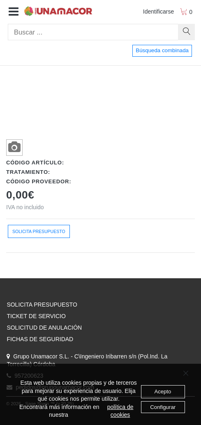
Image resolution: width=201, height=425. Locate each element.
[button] (13, 12)
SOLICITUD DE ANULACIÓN (44, 327)
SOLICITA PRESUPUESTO (42, 304)
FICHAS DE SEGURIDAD (40, 339)
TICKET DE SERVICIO (36, 316)
